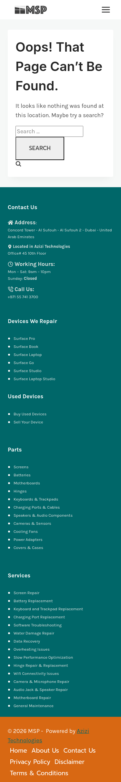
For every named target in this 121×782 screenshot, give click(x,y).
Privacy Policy (30, 762)
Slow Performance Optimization (43, 657)
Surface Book (26, 346)
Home (18, 750)
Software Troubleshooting (38, 625)
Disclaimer (70, 762)
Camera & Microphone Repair (42, 681)
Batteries (22, 474)
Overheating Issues (32, 649)
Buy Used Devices (30, 413)
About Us (45, 750)
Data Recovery (27, 641)
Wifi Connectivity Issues (36, 673)
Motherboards (27, 483)
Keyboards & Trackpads (36, 499)
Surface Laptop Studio (34, 378)
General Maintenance (34, 705)
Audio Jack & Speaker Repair (41, 689)
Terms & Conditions (39, 773)
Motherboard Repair (32, 697)
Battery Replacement (33, 600)
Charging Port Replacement (39, 616)
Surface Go (24, 362)
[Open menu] (105, 9)
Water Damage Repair (34, 633)
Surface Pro (24, 338)
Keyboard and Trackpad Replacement (48, 608)
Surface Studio (27, 370)
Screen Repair (26, 592)
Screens (21, 466)
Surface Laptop (28, 354)
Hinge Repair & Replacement (41, 665)
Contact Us (79, 750)
